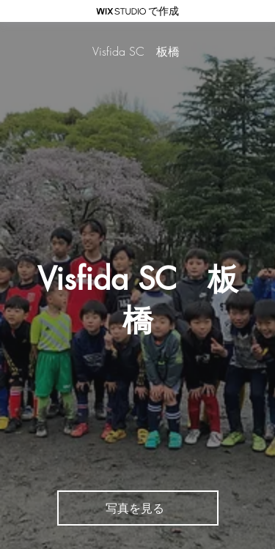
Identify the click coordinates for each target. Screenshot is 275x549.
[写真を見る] (138, 508)
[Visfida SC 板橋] (137, 51)
